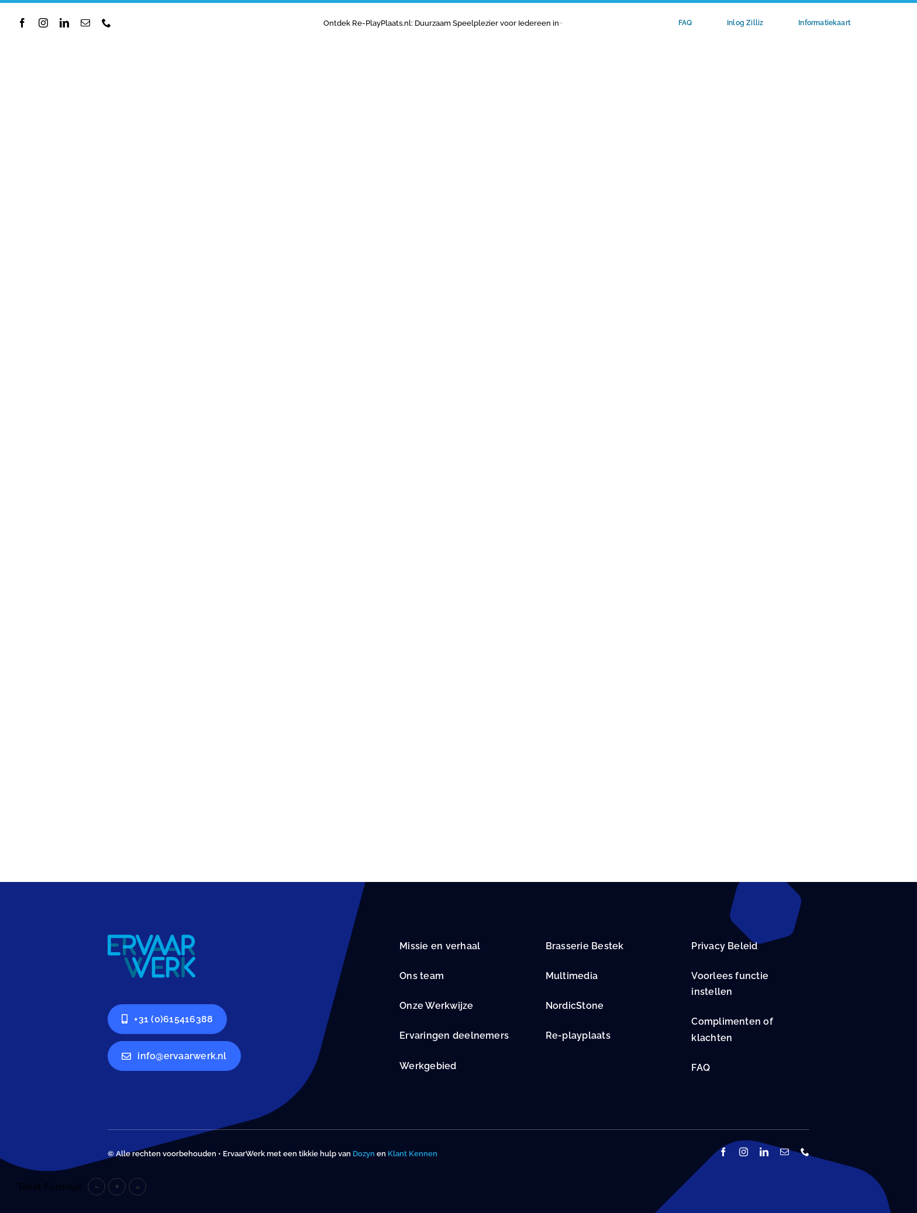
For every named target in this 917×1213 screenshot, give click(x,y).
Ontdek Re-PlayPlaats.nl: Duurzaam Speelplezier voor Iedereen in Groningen (461, 23)
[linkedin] (64, 22)
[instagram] (43, 22)
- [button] (96, 1187)
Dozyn (364, 1153)
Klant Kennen (412, 1153)
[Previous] (570, 23)
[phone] (106, 22)
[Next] (585, 23)
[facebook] (22, 22)
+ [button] (117, 1187)
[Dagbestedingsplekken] (151, 939)
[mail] (85, 22)
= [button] (137, 1187)
